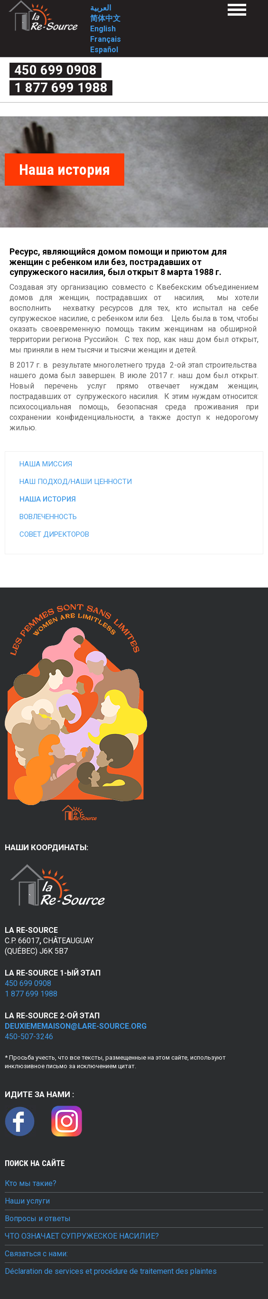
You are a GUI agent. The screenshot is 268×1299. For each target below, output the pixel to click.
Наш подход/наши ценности (75, 481)
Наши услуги (27, 1201)
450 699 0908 (55, 70)
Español (104, 49)
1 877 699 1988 (61, 87)
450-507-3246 (29, 1036)
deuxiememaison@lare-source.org (76, 1026)
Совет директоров (54, 534)
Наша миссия (45, 464)
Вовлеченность (48, 516)
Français (105, 39)
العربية (100, 7)
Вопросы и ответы (38, 1219)
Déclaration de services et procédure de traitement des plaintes (111, 1271)
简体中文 (105, 18)
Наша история (47, 499)
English (103, 28)
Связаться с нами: (36, 1254)
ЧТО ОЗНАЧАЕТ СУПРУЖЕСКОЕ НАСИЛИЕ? (82, 1236)
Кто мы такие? (30, 1183)
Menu (237, 9)
